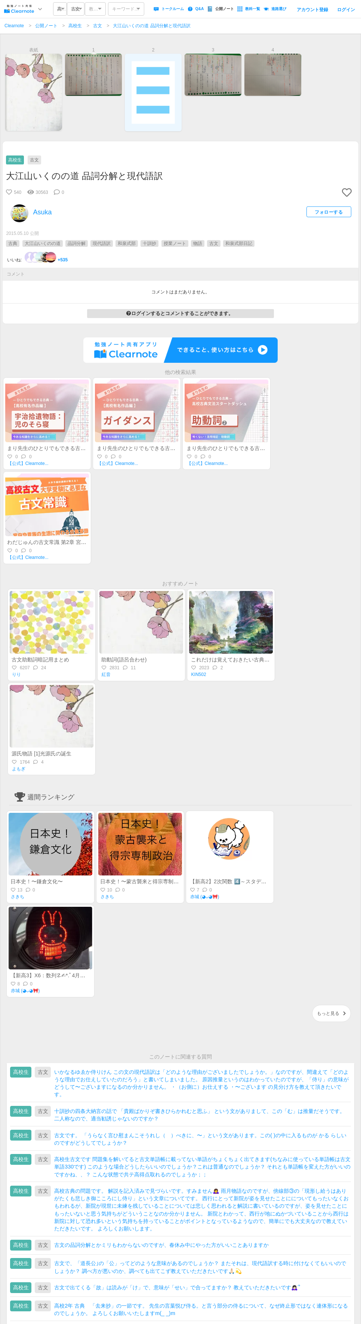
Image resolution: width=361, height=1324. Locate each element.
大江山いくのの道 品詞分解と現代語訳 (151, 25)
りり (16, 674)
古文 (97, 25)
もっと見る (331, 1013)
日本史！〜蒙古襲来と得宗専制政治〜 (144, 881)
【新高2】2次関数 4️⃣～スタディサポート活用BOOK (251, 881)
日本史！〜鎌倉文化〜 (36, 881)
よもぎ (18, 768)
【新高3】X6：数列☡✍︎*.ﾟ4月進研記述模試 (60, 975)
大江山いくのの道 (43, 243)
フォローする (329, 211)
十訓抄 (149, 243)
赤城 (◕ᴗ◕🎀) (204, 896)
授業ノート (175, 243)
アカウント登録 (312, 9)
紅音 (106, 674)
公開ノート (46, 25)
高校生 (75, 25)
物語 (197, 243)
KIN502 (198, 674)
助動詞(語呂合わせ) (123, 660)
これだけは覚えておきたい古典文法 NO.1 (240, 660)
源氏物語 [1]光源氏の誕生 (41, 754)
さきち (17, 896)
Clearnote (14, 25)
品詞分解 (77, 243)
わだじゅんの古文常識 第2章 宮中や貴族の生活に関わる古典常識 (83, 542)
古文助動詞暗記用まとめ (40, 660)
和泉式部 (127, 243)
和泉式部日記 (238, 243)
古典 (12, 243)
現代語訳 (102, 243)
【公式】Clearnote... (28, 463)
